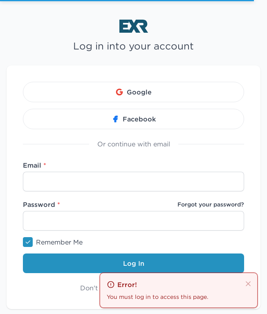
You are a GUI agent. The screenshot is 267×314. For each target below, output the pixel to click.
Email (34, 165)
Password (41, 204)
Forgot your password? (210, 204)
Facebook (133, 119)
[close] (248, 283)
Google (133, 92)
